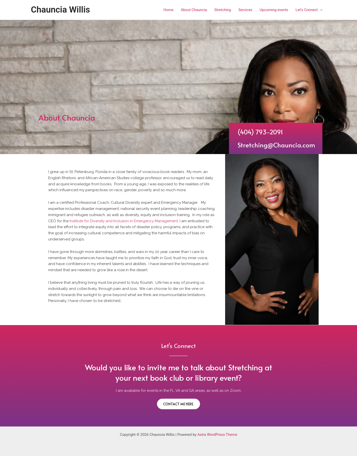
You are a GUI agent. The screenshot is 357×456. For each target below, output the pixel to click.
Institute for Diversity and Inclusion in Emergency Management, (124, 221)
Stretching (222, 10)
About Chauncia (194, 10)
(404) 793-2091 (266, 131)
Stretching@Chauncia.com (282, 144)
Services (245, 10)
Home (168, 10)
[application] (320, 10)
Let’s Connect (308, 10)
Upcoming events (274, 10)
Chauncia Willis (60, 10)
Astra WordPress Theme (217, 434)
